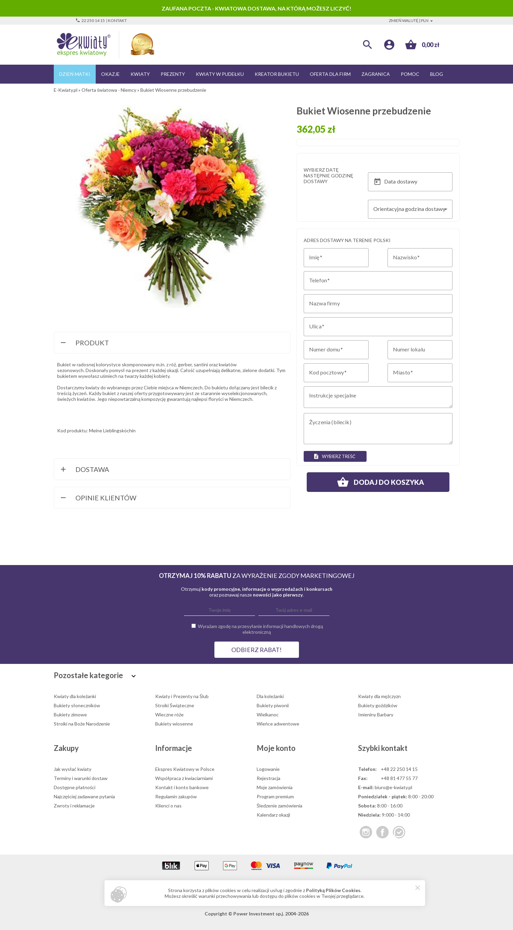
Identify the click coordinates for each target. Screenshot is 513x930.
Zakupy (66, 748)
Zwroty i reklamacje (74, 805)
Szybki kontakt (382, 748)
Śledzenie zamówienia (279, 805)
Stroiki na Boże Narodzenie (82, 724)
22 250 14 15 (90, 20)
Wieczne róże (169, 714)
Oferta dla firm (330, 74)
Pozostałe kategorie (96, 675)
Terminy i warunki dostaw (81, 778)
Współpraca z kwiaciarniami (184, 778)
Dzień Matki (74, 74)
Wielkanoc (268, 714)
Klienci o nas (168, 805)
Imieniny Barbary (375, 714)
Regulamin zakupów (176, 796)
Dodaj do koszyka (378, 482)
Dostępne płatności (74, 787)
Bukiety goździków (377, 705)
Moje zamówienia (275, 787)
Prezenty (173, 74)
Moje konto (276, 748)
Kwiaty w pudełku (220, 74)
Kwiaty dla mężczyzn (379, 696)
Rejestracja (268, 778)
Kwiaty (140, 74)
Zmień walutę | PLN (412, 20)
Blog (436, 74)
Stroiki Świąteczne (174, 705)
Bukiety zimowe (70, 714)
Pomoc (410, 74)
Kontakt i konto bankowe (182, 787)
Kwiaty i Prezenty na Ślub (182, 696)
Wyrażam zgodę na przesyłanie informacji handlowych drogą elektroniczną (260, 629)
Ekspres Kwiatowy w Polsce (184, 769)
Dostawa (84, 470)
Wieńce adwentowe (278, 724)
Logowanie (268, 769)
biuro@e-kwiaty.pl (393, 787)
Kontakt (117, 20)
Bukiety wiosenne (174, 724)
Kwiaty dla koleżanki (75, 696)
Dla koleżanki (270, 696)
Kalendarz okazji (273, 815)
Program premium (275, 796)
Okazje (110, 74)
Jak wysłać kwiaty (72, 769)
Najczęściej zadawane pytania (84, 796)
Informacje (173, 748)
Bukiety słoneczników (77, 705)
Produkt (84, 343)
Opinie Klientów (97, 498)
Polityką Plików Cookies (333, 890)
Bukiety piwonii (273, 705)
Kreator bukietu (277, 74)
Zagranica (376, 74)
